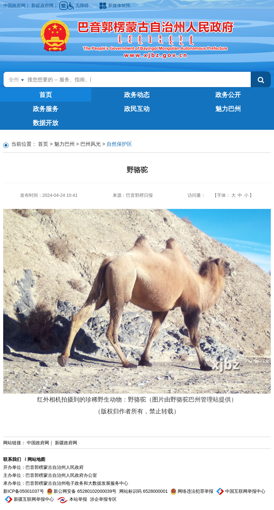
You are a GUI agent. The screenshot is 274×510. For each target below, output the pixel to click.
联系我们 (12, 459)
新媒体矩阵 (115, 5)
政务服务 (45, 108)
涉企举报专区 (103, 499)
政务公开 (228, 94)
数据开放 (45, 122)
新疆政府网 (42, 5)
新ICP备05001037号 (24, 491)
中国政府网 (14, 5)
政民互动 (137, 108)
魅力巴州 (228, 108)
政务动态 (137, 94)
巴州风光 (90, 144)
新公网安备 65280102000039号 (82, 491)
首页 (45, 94)
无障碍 (79, 5)
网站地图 (36, 459)
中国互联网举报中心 (240, 491)
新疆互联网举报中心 (30, 499)
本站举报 (72, 499)
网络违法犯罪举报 (193, 491)
